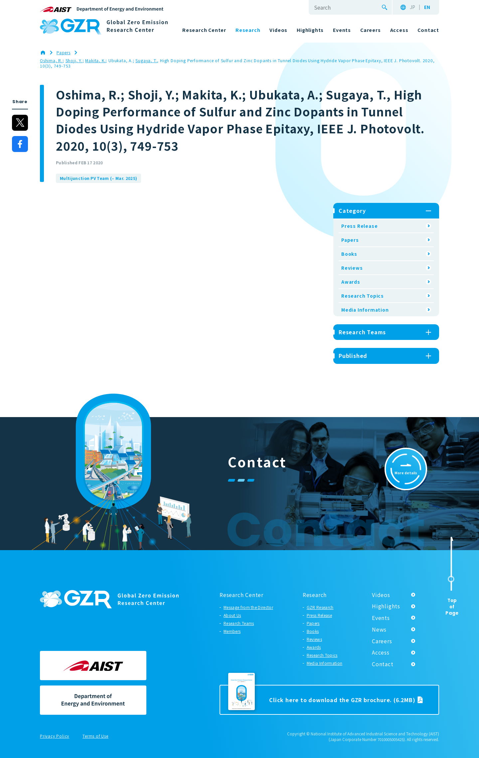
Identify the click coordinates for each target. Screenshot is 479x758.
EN (427, 7)
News (379, 629)
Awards (350, 281)
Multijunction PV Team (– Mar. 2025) (98, 178)
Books (349, 253)
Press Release (359, 226)
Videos (381, 595)
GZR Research (320, 607)
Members (232, 631)
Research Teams (239, 623)
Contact (383, 664)
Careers (382, 641)
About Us (232, 615)
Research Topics (362, 295)
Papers (350, 239)
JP (412, 7)
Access (381, 652)
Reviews (352, 267)
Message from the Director (248, 607)
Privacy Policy (54, 736)
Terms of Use (95, 736)
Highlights (386, 606)
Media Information (365, 309)
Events (381, 618)
